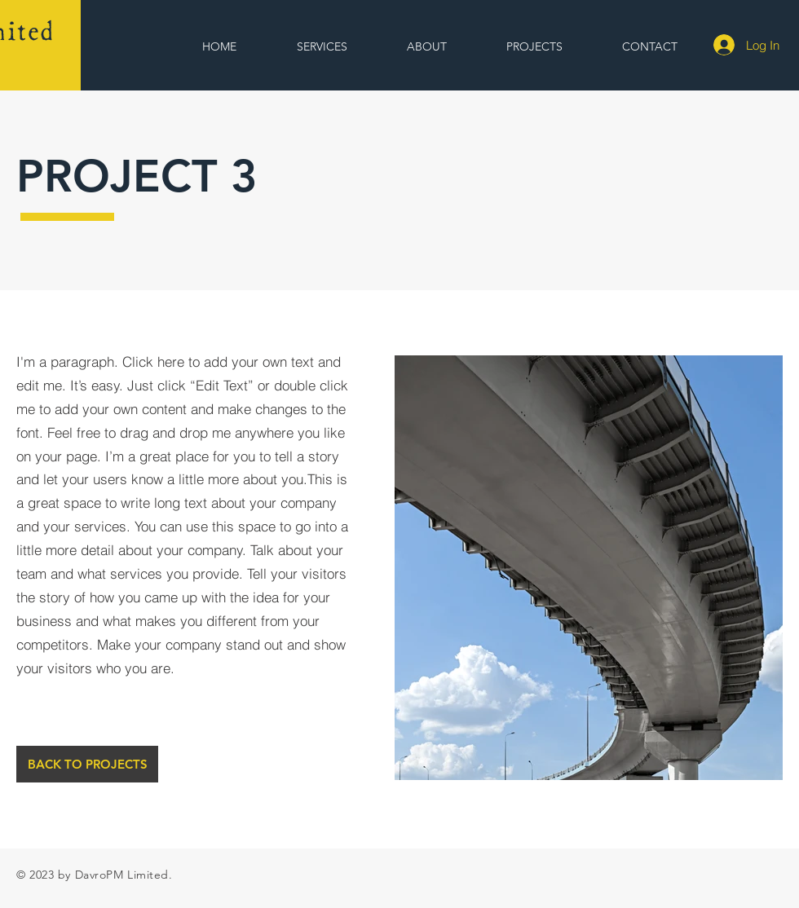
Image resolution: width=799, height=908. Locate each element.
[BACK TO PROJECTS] (87, 764)
